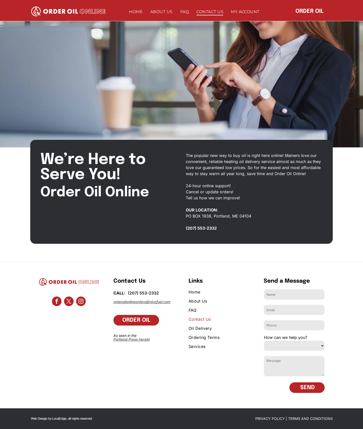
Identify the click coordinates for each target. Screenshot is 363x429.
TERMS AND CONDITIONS (310, 418)
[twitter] (69, 302)
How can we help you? (285, 337)
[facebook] (57, 302)
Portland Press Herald (131, 339)
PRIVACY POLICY (270, 418)
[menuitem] (135, 11)
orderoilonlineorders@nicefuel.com (141, 302)
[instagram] (81, 302)
